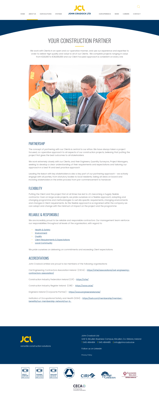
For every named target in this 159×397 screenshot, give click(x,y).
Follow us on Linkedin (91, 348)
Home (23, 14)
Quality (38, 236)
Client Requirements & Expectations (52, 239)
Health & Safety (42, 229)
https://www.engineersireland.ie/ (84, 292)
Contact (137, 14)
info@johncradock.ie (124, 342)
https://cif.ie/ (82, 279)
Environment (41, 233)
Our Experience (105, 14)
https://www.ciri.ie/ (84, 285)
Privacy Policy (86, 355)
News (117, 14)
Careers (126, 14)
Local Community (43, 243)
